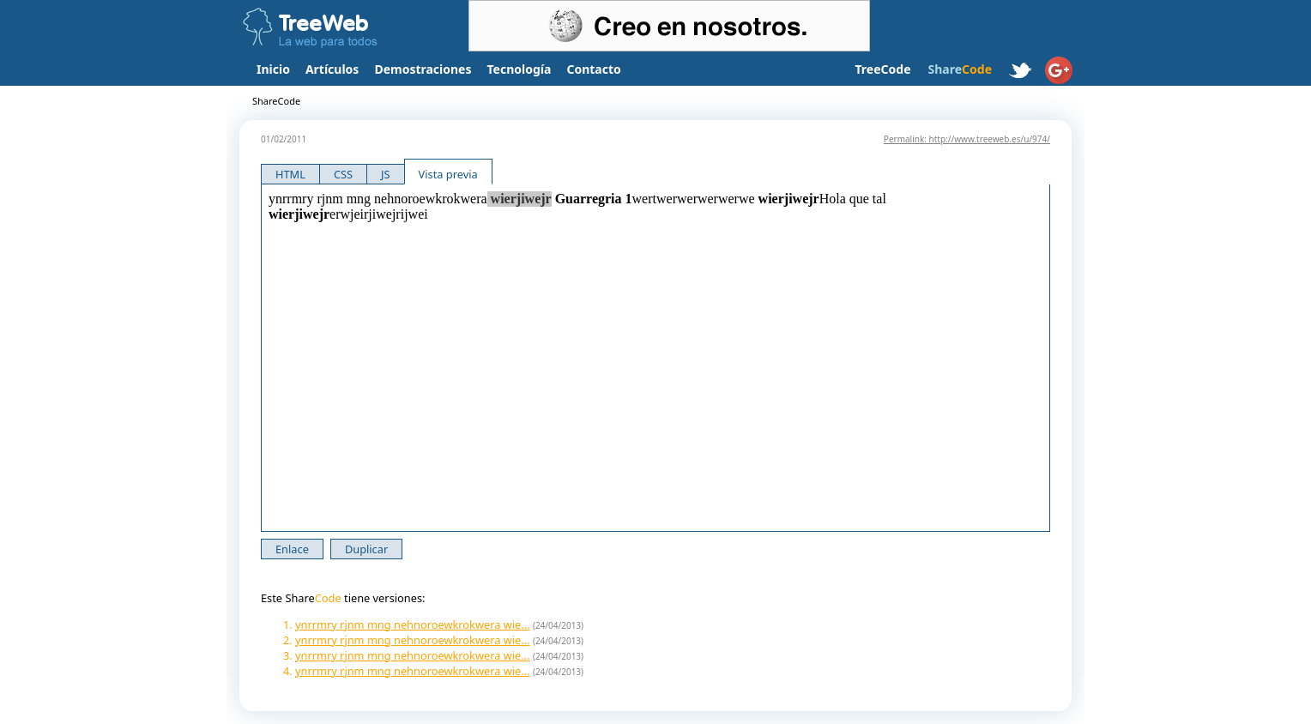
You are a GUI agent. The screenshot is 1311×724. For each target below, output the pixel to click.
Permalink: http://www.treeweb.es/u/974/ (967, 139)
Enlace (292, 549)
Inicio (273, 69)
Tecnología (519, 69)
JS (385, 174)
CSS (343, 174)
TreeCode (882, 69)
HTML (290, 174)
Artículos (332, 69)
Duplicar (366, 549)
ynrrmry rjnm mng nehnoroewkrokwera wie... (412, 624)
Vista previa (448, 174)
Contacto (593, 69)
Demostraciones (422, 69)
